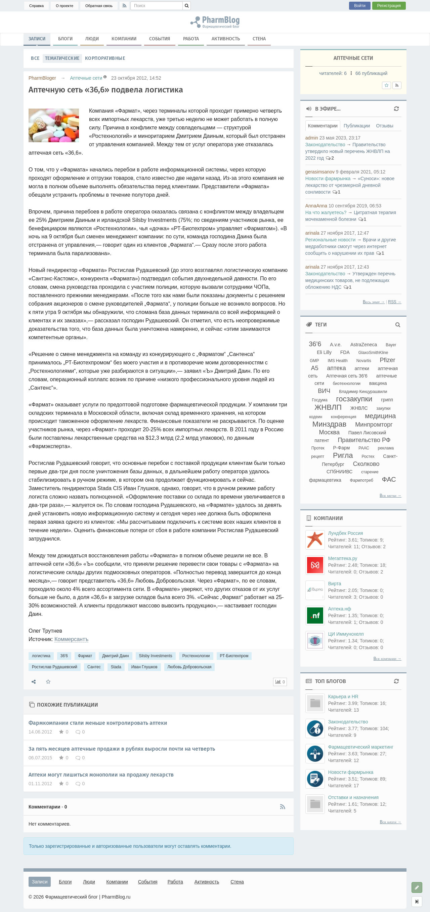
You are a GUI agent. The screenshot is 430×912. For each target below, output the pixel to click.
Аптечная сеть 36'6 (347, 376)
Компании (124, 39)
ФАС (389, 479)
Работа (191, 39)
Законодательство (325, 144)
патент (321, 440)
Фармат (85, 655)
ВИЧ (324, 391)
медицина (380, 416)
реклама (386, 448)
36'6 (64, 655)
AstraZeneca (363, 344)
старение (369, 472)
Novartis (363, 360)
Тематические (62, 58)
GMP (314, 360)
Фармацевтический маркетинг (360, 747)
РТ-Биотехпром (234, 655)
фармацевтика (325, 480)
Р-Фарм (341, 447)
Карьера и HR (343, 696)
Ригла (343, 455)
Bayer (391, 345)
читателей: (333, 73)
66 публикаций (371, 73)
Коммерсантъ (71, 639)
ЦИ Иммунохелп (346, 634)
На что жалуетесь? (326, 212)
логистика (41, 655)
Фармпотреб (361, 480)
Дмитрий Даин (115, 655)
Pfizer (387, 360)
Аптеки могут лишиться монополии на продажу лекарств (101, 774)
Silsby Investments (155, 655)
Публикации (357, 125)
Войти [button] (360, 5)
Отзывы (384, 125)
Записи (37, 40)
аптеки (362, 368)
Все (35, 58)
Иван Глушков (144, 667)
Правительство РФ (364, 440)
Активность (226, 39)
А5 (314, 368)
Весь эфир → (374, 302)
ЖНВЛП (328, 407)
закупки (383, 408)
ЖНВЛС (359, 408)
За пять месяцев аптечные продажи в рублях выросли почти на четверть (122, 749)
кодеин (315, 416)
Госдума (320, 400)
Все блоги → (390, 822)
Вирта (334, 583)
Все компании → (387, 658)
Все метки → (390, 495)
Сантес (94, 667)
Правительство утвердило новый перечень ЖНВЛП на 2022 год (347, 151)
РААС (363, 448)
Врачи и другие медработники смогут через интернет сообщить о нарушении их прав (350, 246)
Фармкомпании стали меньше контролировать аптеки (98, 723)
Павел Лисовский (367, 432)
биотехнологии (346, 383)
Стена (259, 39)
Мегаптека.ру (342, 558)
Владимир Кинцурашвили (363, 391)
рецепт (317, 456)
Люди (92, 39)
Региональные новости (330, 239)
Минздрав (329, 424)
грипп (387, 399)
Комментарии (323, 125)
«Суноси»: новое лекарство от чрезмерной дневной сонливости (350, 185)
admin (311, 138)
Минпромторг (374, 424)
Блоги (65, 39)
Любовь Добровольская (190, 667)
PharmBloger (42, 78)
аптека (336, 368)
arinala (312, 233)
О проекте (64, 6)
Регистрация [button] (389, 5)
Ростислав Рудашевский (54, 667)
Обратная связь (99, 6)
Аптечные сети (86, 78)
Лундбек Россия (345, 533)
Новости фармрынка (328, 178)
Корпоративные (105, 58)
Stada (116, 667)
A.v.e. (336, 344)
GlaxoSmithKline (373, 352)
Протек (318, 448)
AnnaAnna (316, 205)
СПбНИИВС (339, 471)
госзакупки (354, 399)
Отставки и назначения (353, 797)
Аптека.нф (339, 608)
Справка (36, 6)
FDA (345, 352)
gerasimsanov (320, 171)
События (159, 39)
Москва (329, 432)
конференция (343, 416)
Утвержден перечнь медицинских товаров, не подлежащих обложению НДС (350, 280)
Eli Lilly (324, 352)
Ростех (367, 456)
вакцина (378, 383)
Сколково (366, 464)
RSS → (394, 302)
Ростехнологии (196, 655)
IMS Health (337, 360)
